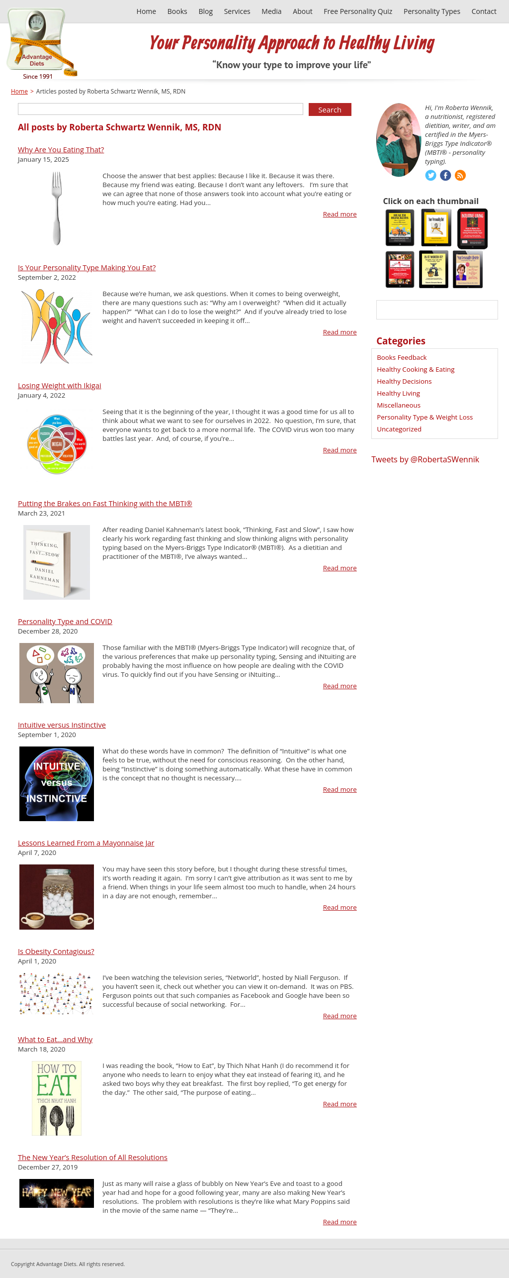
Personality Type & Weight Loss (425, 417)
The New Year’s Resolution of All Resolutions (93, 1157)
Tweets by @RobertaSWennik (425, 459)
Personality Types (432, 11)
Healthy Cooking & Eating (415, 369)
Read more (340, 214)
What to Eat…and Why (55, 1039)
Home (147, 11)
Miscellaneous (399, 405)
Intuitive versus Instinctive (62, 725)
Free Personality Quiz (358, 11)
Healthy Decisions (404, 381)
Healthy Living (398, 393)
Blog (205, 11)
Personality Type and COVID (65, 621)
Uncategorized (399, 429)
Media (271, 11)
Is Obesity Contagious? (56, 951)
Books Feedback (401, 357)
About (302, 11)
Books (177, 11)
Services (237, 11)
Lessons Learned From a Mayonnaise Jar (86, 843)
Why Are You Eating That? (61, 149)
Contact (484, 11)
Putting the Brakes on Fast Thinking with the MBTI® (105, 503)
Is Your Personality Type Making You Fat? (87, 267)
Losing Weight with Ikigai (59, 385)
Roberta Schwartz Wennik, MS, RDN (145, 127)
